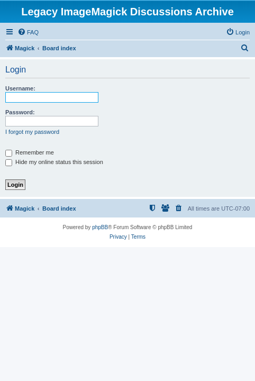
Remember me (29, 152)
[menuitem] (28, 32)
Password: (20, 112)
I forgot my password (32, 132)
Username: (20, 88)
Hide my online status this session (54, 162)
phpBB (100, 227)
